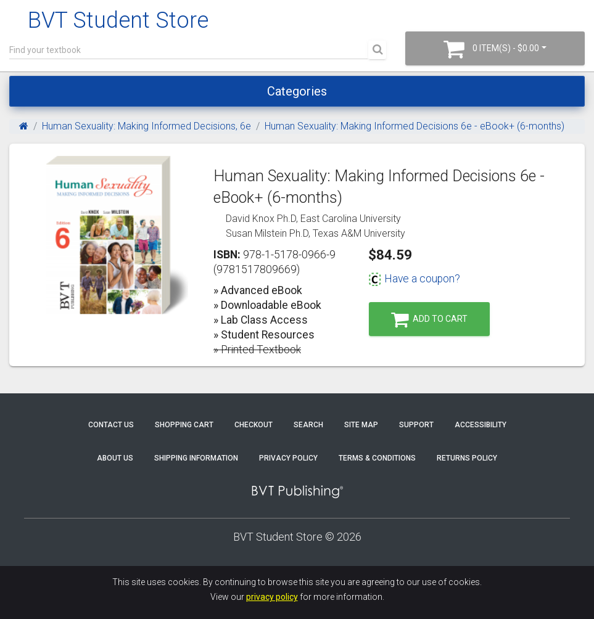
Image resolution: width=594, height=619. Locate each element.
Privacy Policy (288, 458)
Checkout (253, 424)
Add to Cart (429, 319)
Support (416, 424)
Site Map (361, 424)
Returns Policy (467, 458)
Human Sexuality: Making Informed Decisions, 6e (146, 126)
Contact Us (111, 424)
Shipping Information (196, 458)
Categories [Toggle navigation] (297, 91)
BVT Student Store (118, 20)
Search (308, 424)
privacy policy (272, 597)
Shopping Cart (184, 424)
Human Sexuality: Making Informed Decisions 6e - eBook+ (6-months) (414, 126)
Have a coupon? (414, 279)
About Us (115, 458)
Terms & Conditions (377, 458)
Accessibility (480, 424)
